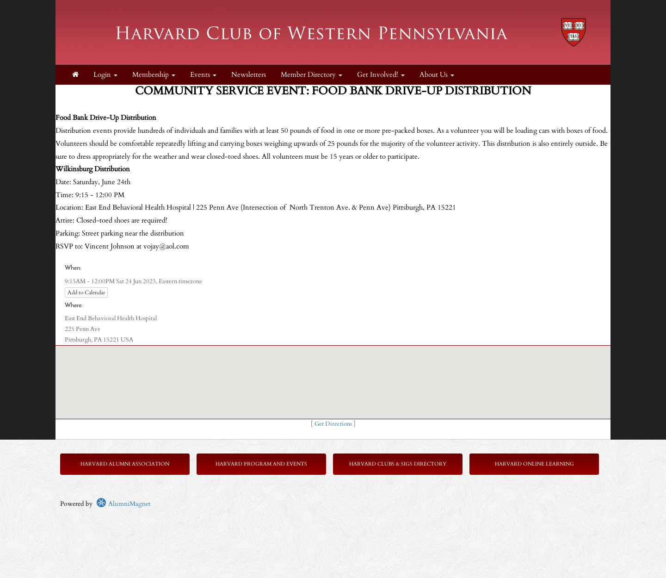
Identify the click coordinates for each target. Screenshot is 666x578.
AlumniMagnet (123, 503)
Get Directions (333, 424)
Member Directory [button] (311, 75)
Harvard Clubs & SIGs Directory (397, 463)
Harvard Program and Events (261, 463)
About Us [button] (436, 75)
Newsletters (248, 75)
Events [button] (203, 75)
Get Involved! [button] (381, 75)
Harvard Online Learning (534, 463)
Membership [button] (153, 75)
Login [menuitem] (105, 75)
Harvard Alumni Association (124, 463)
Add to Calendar (86, 292)
